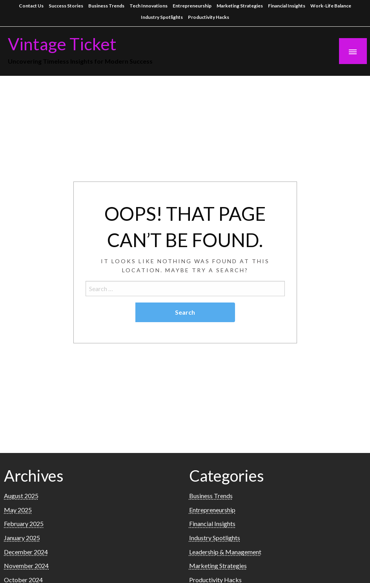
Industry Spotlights (162, 17)
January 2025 (22, 537)
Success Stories (66, 6)
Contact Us (31, 6)
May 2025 (18, 509)
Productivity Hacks (208, 17)
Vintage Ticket (62, 43)
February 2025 (24, 523)
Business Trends (106, 6)
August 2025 (21, 495)
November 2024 (26, 565)
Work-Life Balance (330, 6)
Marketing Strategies (240, 6)
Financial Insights (286, 6)
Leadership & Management (225, 552)
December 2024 (26, 552)
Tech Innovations (148, 6)
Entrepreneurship (192, 6)
